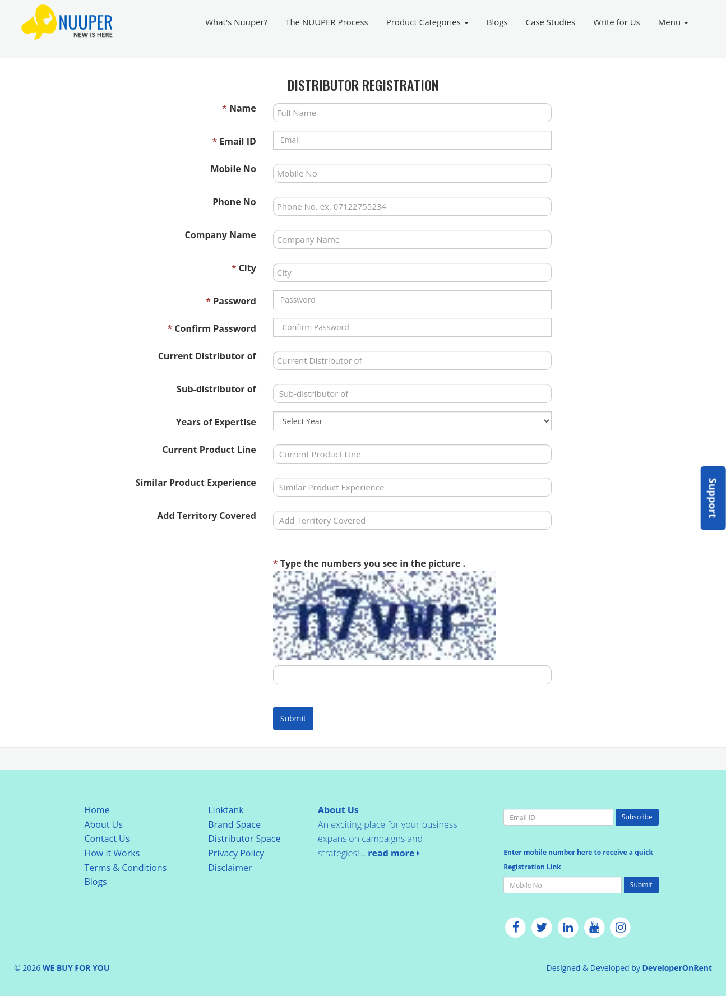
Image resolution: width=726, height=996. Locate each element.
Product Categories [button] (427, 21)
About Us (103, 824)
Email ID (234, 141)
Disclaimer (230, 867)
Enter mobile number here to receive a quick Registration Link (578, 859)
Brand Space (234, 824)
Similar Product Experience (196, 482)
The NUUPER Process (326, 21)
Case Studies (551, 21)
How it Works (112, 853)
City (244, 268)
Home (96, 810)
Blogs (497, 21)
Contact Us (107, 838)
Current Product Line (209, 449)
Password (231, 301)
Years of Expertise (216, 422)
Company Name (220, 235)
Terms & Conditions (125, 867)
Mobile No (233, 169)
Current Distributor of (207, 356)
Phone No (234, 202)
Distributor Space (244, 838)
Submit (293, 718)
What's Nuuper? (236, 21)
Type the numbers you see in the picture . (369, 563)
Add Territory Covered (206, 515)
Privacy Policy (236, 853)
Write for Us (616, 21)
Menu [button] (673, 21)
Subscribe (637, 817)
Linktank (225, 810)
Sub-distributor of (216, 389)
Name (239, 108)
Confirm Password (211, 328)
